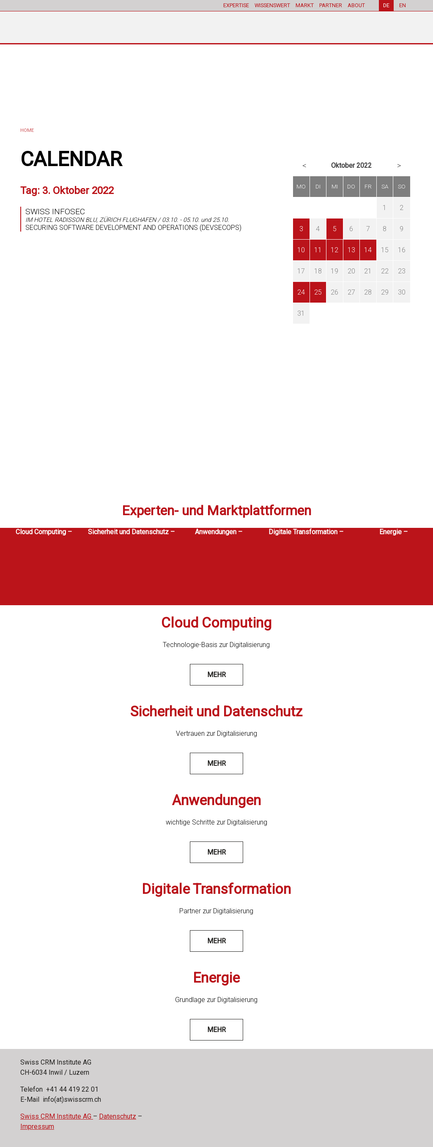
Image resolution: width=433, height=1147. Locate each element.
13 (351, 250)
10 (301, 250)
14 (368, 250)
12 (334, 250)
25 (318, 292)
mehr (216, 675)
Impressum (37, 1126)
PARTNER (330, 5)
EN (402, 5)
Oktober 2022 (351, 165)
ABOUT (356, 5)
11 (318, 250)
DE (386, 5)
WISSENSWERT (272, 5)
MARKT (305, 5)
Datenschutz (117, 1116)
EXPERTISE (236, 5)
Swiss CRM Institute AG (56, 1116)
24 (301, 292)
